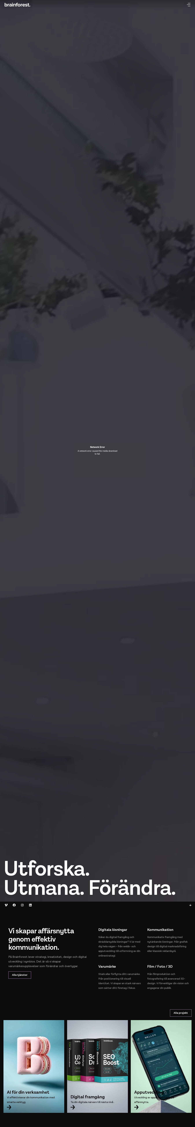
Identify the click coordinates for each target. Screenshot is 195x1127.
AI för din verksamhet (28, 1092)
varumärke (133, 974)
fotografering (155, 978)
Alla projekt (181, 1013)
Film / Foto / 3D (160, 966)
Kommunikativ (155, 937)
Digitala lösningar (112, 930)
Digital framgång (88, 1097)
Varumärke (107, 966)
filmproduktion (161, 974)
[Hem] (17, 5)
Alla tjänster (19, 975)
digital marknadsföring (172, 946)
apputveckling (106, 951)
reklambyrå (169, 951)
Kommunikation (160, 930)
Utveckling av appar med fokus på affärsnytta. (154, 1100)
